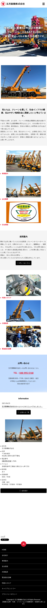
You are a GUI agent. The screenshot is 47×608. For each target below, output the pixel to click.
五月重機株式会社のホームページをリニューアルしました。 (22, 406)
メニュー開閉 (43, 4)
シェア (3, 536)
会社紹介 (5, 555)
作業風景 (5, 572)
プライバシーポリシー (9, 594)
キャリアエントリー (9, 588)
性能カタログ (6, 583)
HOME (4, 550)
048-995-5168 (26, 373)
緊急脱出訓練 (6, 577)
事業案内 (5, 561)
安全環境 (5, 566)
